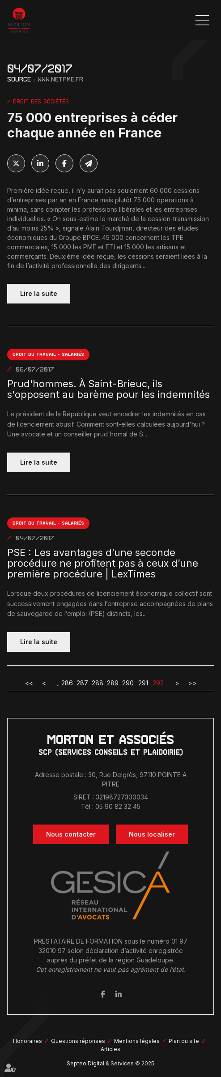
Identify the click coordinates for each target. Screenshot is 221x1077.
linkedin (118, 994)
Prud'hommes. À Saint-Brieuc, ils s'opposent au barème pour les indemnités (108, 389)
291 (143, 683)
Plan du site (184, 1041)
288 (97, 683)
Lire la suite (38, 293)
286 (67, 683)
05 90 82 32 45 (117, 806)
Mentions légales (137, 1041)
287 (82, 683)
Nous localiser (152, 834)
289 (113, 683)
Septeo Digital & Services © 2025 (110, 1063)
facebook (103, 994)
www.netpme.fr (60, 79)
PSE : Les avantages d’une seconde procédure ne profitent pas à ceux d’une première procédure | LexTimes (102, 563)
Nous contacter (71, 834)
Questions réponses (78, 1041)
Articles (110, 1049)
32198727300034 (122, 797)
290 (128, 683)
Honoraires (27, 1041)
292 (158, 683)
